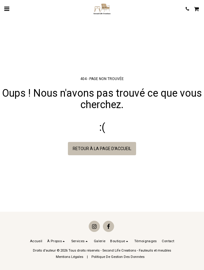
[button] (7, 8)
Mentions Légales (69, 257)
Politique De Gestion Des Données (118, 257)
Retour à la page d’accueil (102, 148)
